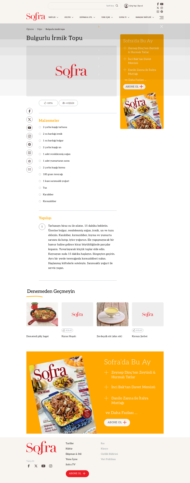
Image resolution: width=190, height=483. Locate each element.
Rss (103, 443)
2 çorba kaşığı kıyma (52, 168)
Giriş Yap (132, 6)
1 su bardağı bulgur (51, 141)
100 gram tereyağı (51, 174)
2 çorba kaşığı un (50, 147)
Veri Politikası (108, 459)
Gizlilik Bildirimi (109, 454)
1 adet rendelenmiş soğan (55, 154)
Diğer (39, 29)
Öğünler (30, 29)
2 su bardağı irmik (50, 134)
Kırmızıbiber (47, 201)
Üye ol (140, 6)
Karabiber (46, 195)
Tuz (43, 188)
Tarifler (70, 443)
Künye (104, 448)
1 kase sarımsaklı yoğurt (54, 181)
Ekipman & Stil (73, 454)
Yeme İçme (71, 459)
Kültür (69, 448)
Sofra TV (70, 464)
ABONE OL (134, 87)
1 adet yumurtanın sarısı (54, 161)
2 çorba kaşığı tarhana (53, 127)
